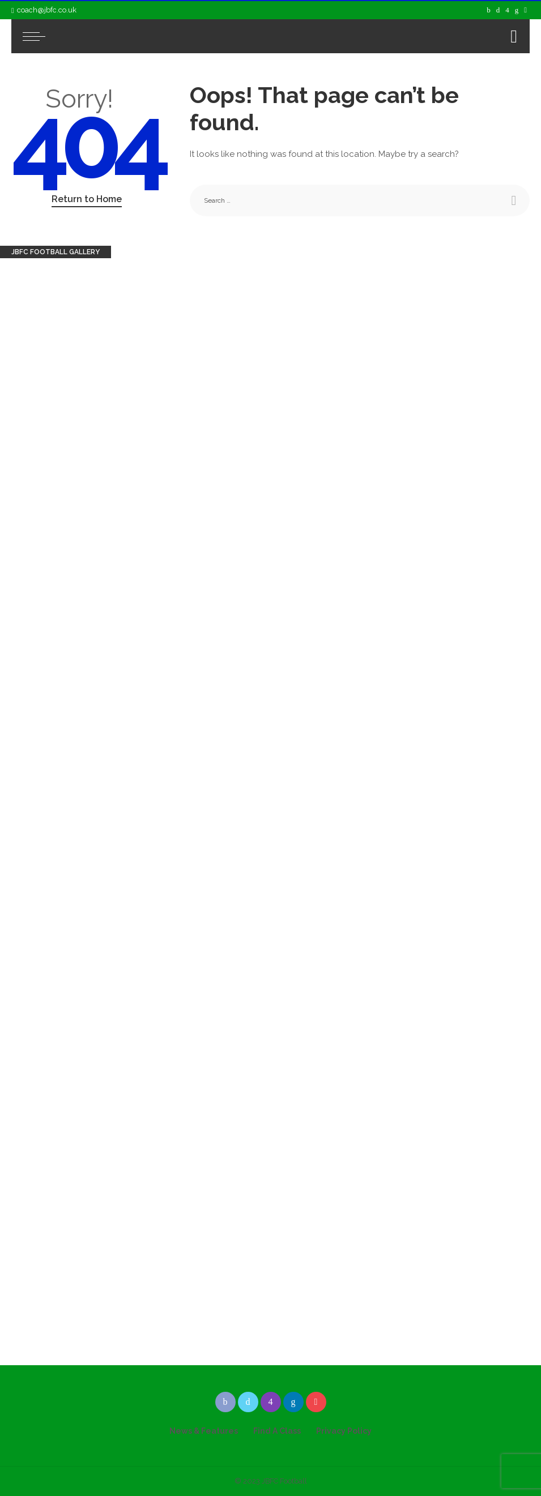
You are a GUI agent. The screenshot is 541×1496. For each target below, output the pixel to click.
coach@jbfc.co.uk (43, 10)
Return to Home (87, 199)
